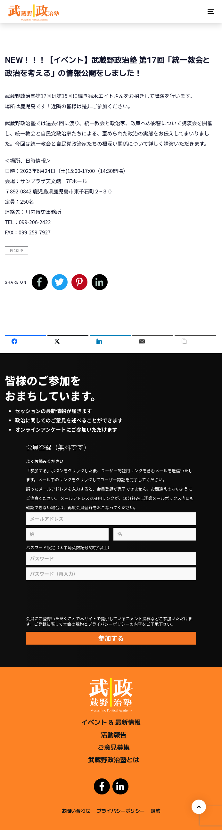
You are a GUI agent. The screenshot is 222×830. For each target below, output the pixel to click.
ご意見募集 (114, 747)
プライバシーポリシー (121, 810)
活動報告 (114, 734)
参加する (111, 638)
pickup (16, 250)
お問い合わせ (76, 810)
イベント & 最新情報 (111, 722)
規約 (155, 810)
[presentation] (96, 598)
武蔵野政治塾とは (113, 759)
